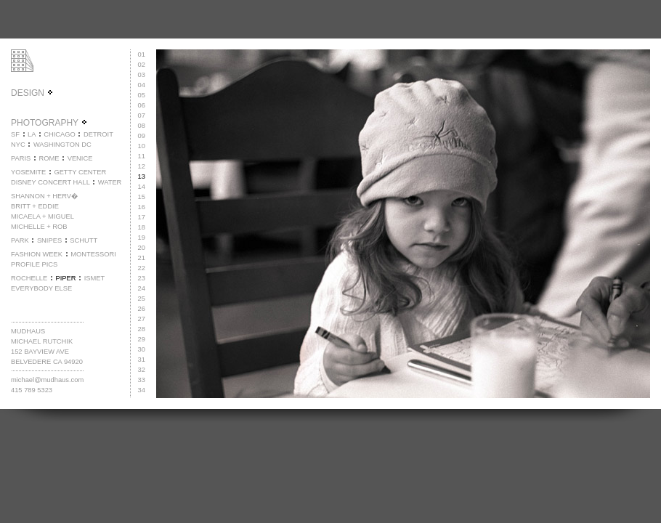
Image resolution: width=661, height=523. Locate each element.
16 (141, 207)
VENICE (80, 158)
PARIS (21, 158)
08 (141, 125)
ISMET (94, 278)
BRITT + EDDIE (35, 206)
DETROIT (98, 134)
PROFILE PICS (34, 264)
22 (141, 268)
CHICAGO (60, 134)
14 (141, 186)
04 (141, 85)
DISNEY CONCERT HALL (50, 182)
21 (141, 258)
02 (141, 64)
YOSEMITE (28, 172)
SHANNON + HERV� (44, 196)
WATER (110, 182)
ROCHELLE (29, 278)
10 (141, 146)
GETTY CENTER (80, 172)
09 (141, 135)
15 (141, 196)
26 (141, 308)
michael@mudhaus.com (47, 380)
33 (141, 380)
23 (141, 278)
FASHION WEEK (36, 254)
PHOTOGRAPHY (49, 123)
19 (141, 237)
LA (32, 134)
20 (141, 247)
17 (141, 217)
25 (141, 298)
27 (141, 319)
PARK (20, 240)
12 (141, 166)
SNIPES (49, 240)
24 (141, 288)
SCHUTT (83, 240)
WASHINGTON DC (62, 144)
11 (141, 156)
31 (141, 359)
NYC (18, 144)
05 (141, 95)
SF (15, 134)
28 (141, 329)
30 (141, 349)
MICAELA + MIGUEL (42, 216)
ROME (48, 158)
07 (141, 115)
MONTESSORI (93, 254)
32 (141, 369)
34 (141, 390)
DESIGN (32, 93)
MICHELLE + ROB (39, 226)
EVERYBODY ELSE (41, 288)
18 (141, 227)
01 (141, 54)
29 (141, 339)
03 (141, 74)
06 (141, 105)
